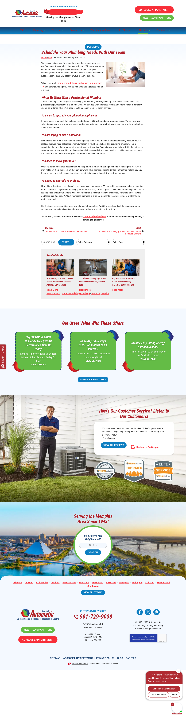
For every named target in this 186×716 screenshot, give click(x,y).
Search (66, 268)
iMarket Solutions (80, 709)
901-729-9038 (93, 9)
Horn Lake (105, 622)
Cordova (63, 622)
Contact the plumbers (99, 239)
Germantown (53, 329)
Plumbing (93, 38)
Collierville (49, 622)
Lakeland (119, 622)
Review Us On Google (144, 488)
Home (44, 58)
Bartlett (37, 622)
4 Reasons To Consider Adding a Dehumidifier (62, 258)
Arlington (25, 622)
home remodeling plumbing (76, 329)
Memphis (132, 622)
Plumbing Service (101, 329)
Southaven (101, 626)
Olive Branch (85, 626)
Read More (52, 322)
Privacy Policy (141, 686)
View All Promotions (93, 419)
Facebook (140, 653)
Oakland (158, 622)
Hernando (92, 622)
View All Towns (93, 633)
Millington (145, 622)
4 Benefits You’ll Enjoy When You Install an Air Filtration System (117, 258)
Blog (50, 58)
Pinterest (156, 653)
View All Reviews (113, 487)
